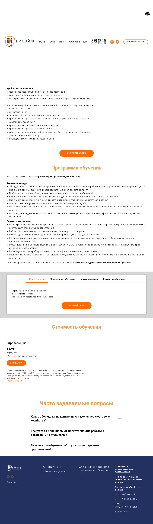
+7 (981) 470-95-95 (98, 40)
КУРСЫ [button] (62, 42)
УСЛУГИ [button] (52, 42)
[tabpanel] (76, 298)
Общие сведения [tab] (37, 279)
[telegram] (117, 42)
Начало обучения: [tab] (89, 279)
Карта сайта (121, 511)
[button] (76, 153)
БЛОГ (85, 42)
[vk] (112, 42)
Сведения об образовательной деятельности (124, 469)
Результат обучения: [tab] (114, 279)
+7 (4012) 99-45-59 (14, 381)
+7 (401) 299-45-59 (98, 42)
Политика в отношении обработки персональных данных (128, 479)
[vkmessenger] (8, 476)
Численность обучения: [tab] (62, 279)
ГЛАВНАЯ (41, 42)
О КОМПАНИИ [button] (74, 42)
